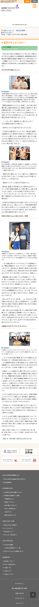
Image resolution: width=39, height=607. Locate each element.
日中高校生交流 (8, 488)
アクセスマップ (19, 598)
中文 (34, 1)
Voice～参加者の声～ (10, 508)
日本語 (27, 1)
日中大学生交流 (8, 541)
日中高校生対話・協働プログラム (13, 492)
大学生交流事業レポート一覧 (12, 548)
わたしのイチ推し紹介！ (10, 535)
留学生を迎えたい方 (10, 515)
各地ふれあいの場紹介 (10, 525)
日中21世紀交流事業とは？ (11, 475)
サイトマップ (19, 603)
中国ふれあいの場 (8, 521)
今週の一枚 (7, 567)
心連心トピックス (9, 574)
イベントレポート (8, 528)
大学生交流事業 (8, 545)
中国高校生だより (9, 499)
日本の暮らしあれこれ (10, 505)
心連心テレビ (8, 512)
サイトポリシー (19, 583)
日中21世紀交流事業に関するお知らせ (14, 479)
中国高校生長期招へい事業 (11, 495)
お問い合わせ (19, 593)
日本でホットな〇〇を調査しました (13, 551)
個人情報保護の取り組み (19, 588)
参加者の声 (6, 557)
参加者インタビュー (9, 502)
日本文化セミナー (9, 531)
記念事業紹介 (8, 482)
